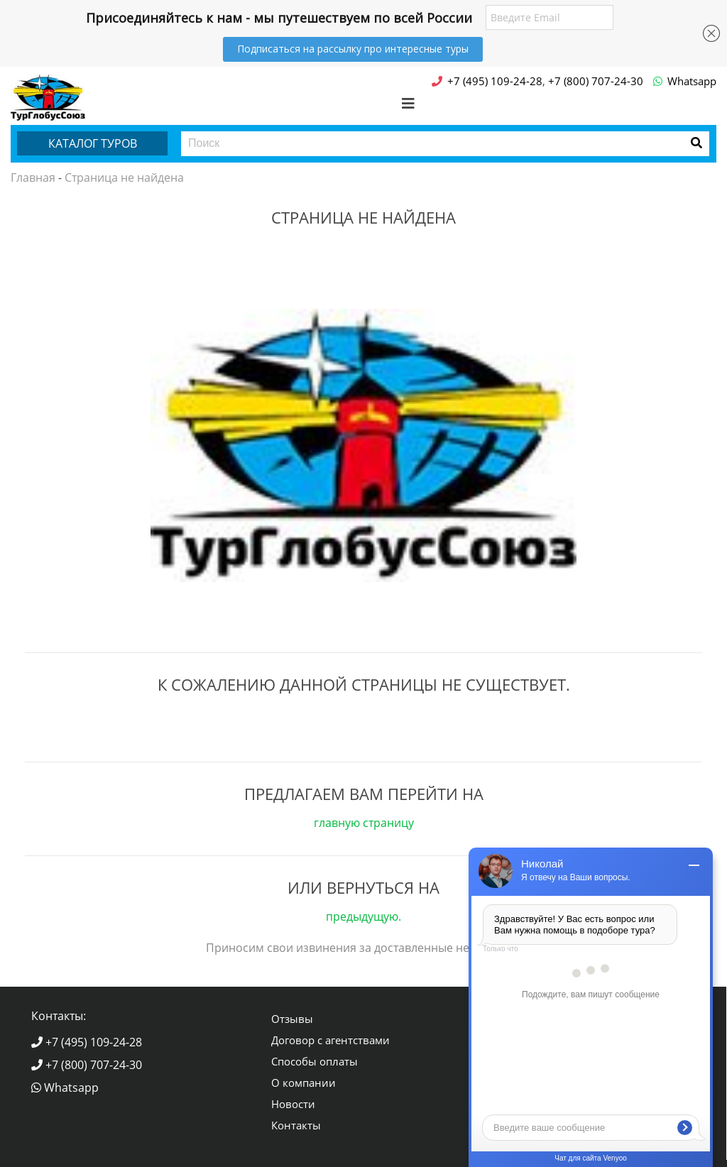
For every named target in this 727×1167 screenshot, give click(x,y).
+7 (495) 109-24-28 (86, 1042)
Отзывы (292, 1019)
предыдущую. (363, 916)
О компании (303, 1082)
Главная (33, 177)
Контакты (296, 1125)
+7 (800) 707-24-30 (86, 1065)
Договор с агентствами (330, 1040)
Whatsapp (65, 1087)
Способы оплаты (314, 1061)
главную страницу (364, 823)
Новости (293, 1104)
